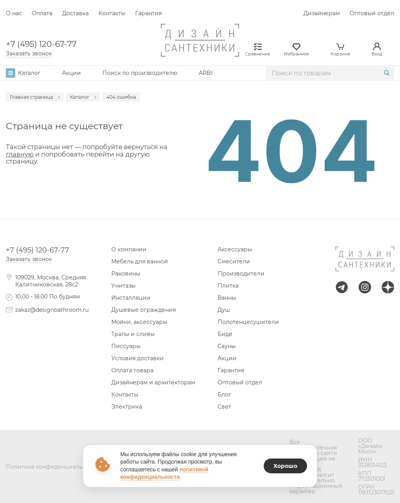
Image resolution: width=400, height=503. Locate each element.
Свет (224, 406)
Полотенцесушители (248, 321)
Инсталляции (130, 297)
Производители (241, 273)
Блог (224, 394)
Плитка (228, 285)
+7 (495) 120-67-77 (41, 44)
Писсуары (126, 346)
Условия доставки (137, 358)
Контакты (111, 13)
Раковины (125, 273)
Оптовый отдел (372, 13)
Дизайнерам (322, 13)
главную (20, 154)
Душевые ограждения (143, 309)
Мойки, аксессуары (139, 321)
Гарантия (148, 13)
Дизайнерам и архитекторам (153, 382)
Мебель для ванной (139, 261)
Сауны (227, 346)
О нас (14, 13)
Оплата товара (132, 370)
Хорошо (285, 465)
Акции (71, 73)
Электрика (126, 406)
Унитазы (123, 285)
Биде (225, 334)
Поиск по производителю (139, 73)
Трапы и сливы (133, 334)
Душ (224, 309)
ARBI (205, 73)
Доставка (75, 13)
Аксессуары (235, 249)
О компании (128, 249)
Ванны (227, 297)
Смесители (234, 261)
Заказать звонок (29, 53)
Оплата (42, 13)
